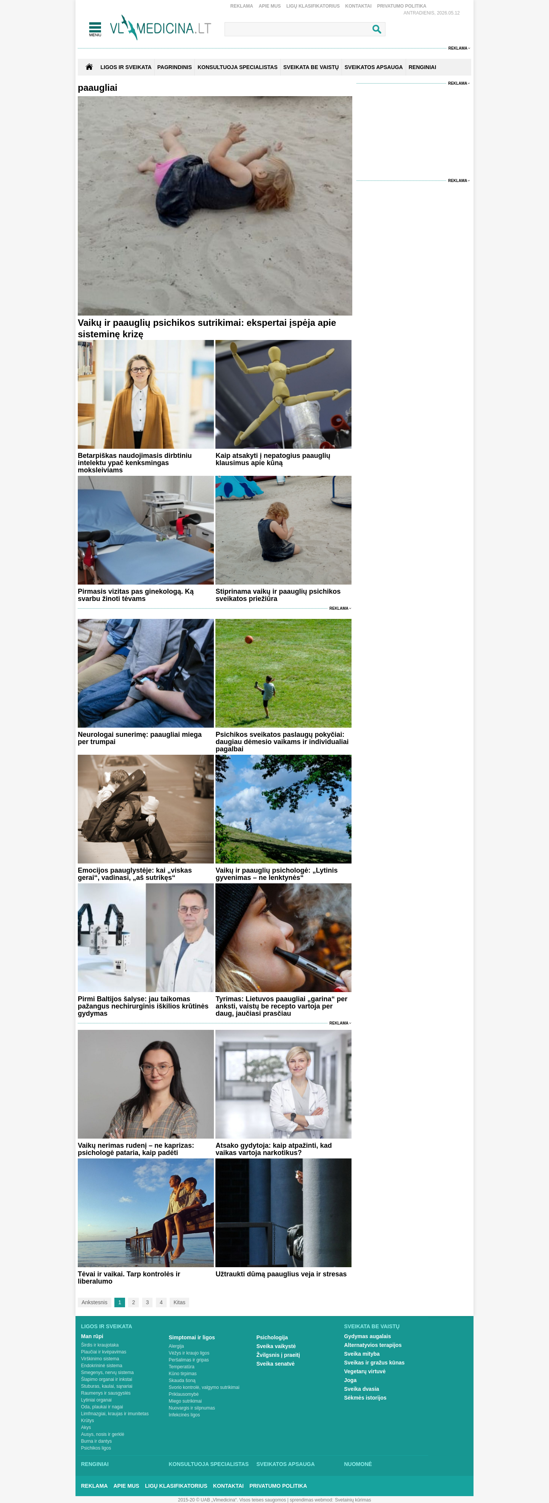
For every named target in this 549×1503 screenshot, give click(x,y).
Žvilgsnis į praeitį (278, 1355)
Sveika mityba (362, 1354)
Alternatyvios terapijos (373, 1345)
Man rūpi (92, 1336)
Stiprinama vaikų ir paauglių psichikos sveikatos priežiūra (277, 595)
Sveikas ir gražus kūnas (374, 1363)
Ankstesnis (95, 1302)
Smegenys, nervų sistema (107, 1372)
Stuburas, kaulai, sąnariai (107, 1386)
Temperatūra (181, 1366)
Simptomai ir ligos (192, 1337)
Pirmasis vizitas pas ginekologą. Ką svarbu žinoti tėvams (136, 595)
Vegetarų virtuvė (365, 1371)
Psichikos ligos (96, 1448)
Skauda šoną (182, 1380)
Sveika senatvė (276, 1364)
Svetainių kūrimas (353, 1500)
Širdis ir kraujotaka (100, 1345)
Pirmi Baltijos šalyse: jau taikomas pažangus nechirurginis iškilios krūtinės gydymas (143, 1006)
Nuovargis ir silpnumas (192, 1408)
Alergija (176, 1346)
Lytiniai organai (96, 1400)
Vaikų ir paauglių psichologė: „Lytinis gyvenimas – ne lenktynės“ (276, 874)
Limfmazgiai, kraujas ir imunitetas (115, 1413)
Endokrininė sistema (101, 1365)
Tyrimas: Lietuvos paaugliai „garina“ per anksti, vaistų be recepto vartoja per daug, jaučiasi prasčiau (281, 1006)
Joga (350, 1380)
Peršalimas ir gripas (189, 1360)
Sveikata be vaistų (372, 1326)
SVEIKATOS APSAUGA (374, 67)
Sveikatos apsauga (286, 1464)
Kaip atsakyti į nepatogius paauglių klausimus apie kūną (272, 459)
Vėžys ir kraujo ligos (189, 1353)
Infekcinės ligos (184, 1415)
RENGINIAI (422, 67)
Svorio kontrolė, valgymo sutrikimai (204, 1387)
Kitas (179, 1302)
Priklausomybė (184, 1394)
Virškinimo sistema (100, 1358)
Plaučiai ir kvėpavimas (104, 1352)
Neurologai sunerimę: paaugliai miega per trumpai (140, 738)
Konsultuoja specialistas (209, 1464)
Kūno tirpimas (183, 1373)
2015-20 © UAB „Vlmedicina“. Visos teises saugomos (232, 1500)
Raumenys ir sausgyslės (106, 1393)
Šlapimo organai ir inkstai (106, 1379)
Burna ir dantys (96, 1441)
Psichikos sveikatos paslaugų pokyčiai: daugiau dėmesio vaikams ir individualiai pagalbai (281, 742)
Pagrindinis (174, 67)
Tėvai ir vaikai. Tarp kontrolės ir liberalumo (129, 1277)
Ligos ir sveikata (125, 67)
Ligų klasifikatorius (313, 6)
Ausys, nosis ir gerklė (102, 1434)
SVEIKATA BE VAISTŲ (311, 67)
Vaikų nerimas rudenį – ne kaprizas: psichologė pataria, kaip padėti (136, 1149)
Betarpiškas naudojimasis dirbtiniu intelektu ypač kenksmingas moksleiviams (135, 463)
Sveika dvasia (361, 1389)
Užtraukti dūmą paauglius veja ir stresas (281, 1274)
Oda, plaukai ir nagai (102, 1407)
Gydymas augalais (367, 1336)
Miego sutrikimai (185, 1401)
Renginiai (95, 1464)
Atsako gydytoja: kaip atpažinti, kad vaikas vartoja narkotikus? (273, 1149)
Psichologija (272, 1337)
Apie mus (269, 6)
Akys (86, 1427)
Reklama (241, 6)
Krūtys (87, 1420)
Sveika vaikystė (276, 1346)
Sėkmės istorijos (365, 1398)
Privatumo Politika (402, 6)
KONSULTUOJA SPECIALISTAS (237, 67)
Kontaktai (358, 6)
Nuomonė (358, 1464)
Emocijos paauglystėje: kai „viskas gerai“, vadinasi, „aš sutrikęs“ (135, 874)
